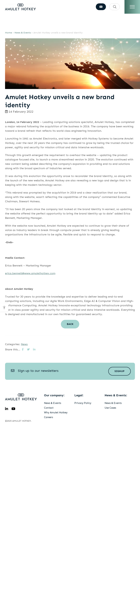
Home (8, 32)
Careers (48, 417)
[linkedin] (6, 409)
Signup (119, 371)
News (24, 344)
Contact (48, 407)
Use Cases (110, 407)
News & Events (23, 32)
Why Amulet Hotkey (55, 412)
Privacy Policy (82, 403)
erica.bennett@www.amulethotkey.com (30, 273)
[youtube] (13, 409)
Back (70, 324)
